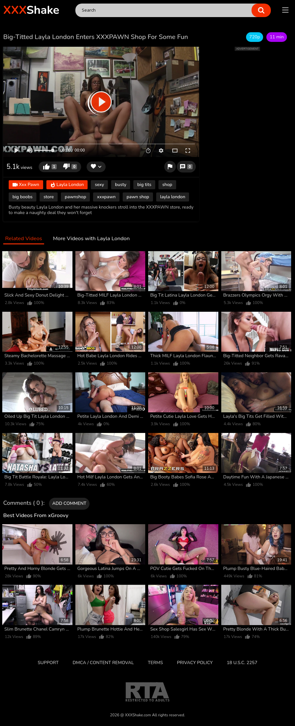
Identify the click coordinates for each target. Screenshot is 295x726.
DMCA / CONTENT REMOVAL (103, 663)
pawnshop (75, 197)
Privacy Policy (195, 663)
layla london (172, 197)
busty (120, 185)
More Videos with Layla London (91, 238)
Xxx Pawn (26, 185)
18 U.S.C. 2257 (242, 663)
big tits (144, 185)
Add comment (69, 503)
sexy (99, 185)
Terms (155, 663)
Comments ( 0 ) (23, 503)
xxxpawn (106, 197)
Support (48, 663)
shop (167, 185)
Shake (31, 10)
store (48, 197)
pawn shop (138, 197)
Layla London (67, 185)
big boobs (23, 197)
